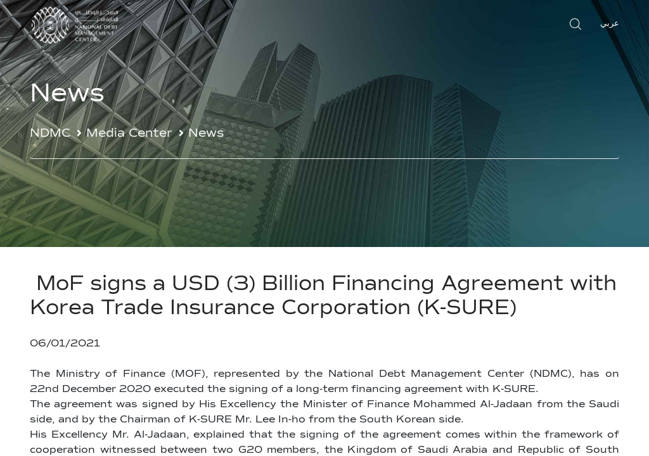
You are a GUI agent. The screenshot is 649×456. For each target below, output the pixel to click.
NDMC (50, 133)
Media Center (129, 133)
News (206, 133)
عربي (609, 24)
